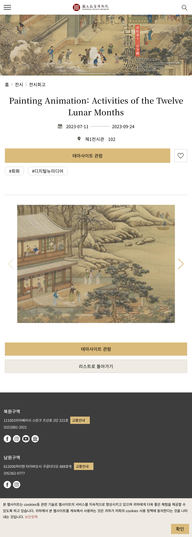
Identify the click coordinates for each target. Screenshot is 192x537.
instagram (16, 438)
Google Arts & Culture (35, 438)
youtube (26, 438)
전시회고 (37, 84)
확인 (180, 529)
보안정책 (31, 516)
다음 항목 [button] (181, 264)
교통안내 (78, 420)
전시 (19, 84)
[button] (172, 7)
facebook (7, 438)
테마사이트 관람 (87, 155)
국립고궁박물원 (90, 7)
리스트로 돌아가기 (96, 366)
